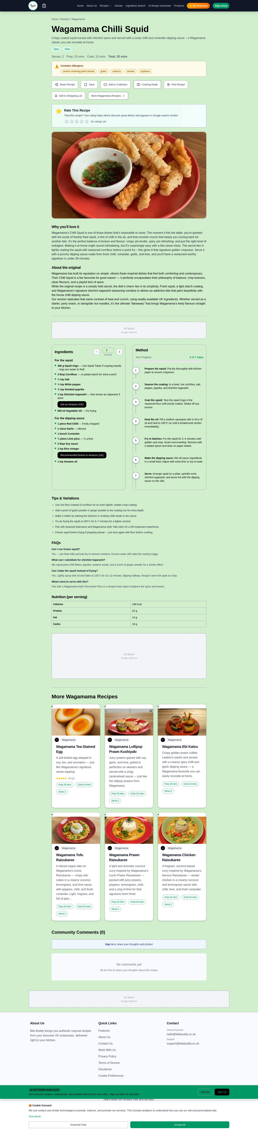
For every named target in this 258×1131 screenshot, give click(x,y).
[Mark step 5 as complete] (135, 440)
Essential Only (78, 1124)
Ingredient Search (135, 5)
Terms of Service (109, 1062)
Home (80, 5)
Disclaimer (105, 1069)
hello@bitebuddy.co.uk (181, 1034)
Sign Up (222, 1091)
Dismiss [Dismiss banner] (205, 1092)
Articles (118, 5)
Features (104, 1030)
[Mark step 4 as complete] (135, 421)
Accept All (179, 1124)
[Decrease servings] (96, 352)
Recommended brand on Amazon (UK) (82, 455)
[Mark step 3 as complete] (135, 401)
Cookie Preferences (111, 1075)
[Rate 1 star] (66, 121)
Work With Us (107, 1049)
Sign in (109, 944)
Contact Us (105, 1043)
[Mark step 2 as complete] (135, 386)
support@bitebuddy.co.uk (183, 1043)
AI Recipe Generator (159, 5)
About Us (92, 5)
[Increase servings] (119, 352)
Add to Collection (116, 84)
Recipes (106, 5)
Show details (35, 1116)
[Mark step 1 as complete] (135, 370)
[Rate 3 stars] (77, 121)
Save (89, 84)
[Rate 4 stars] (82, 121)
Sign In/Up (221, 5)
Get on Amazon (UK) (71, 404)
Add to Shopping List (68, 95)
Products (179, 5)
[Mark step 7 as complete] (135, 475)
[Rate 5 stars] (87, 121)
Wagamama (78, 19)
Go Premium (198, 6)
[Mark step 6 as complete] (135, 459)
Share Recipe (65, 84)
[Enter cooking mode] (147, 84)
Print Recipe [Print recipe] (176, 84)
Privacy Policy (107, 1056)
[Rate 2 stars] (72, 121)
